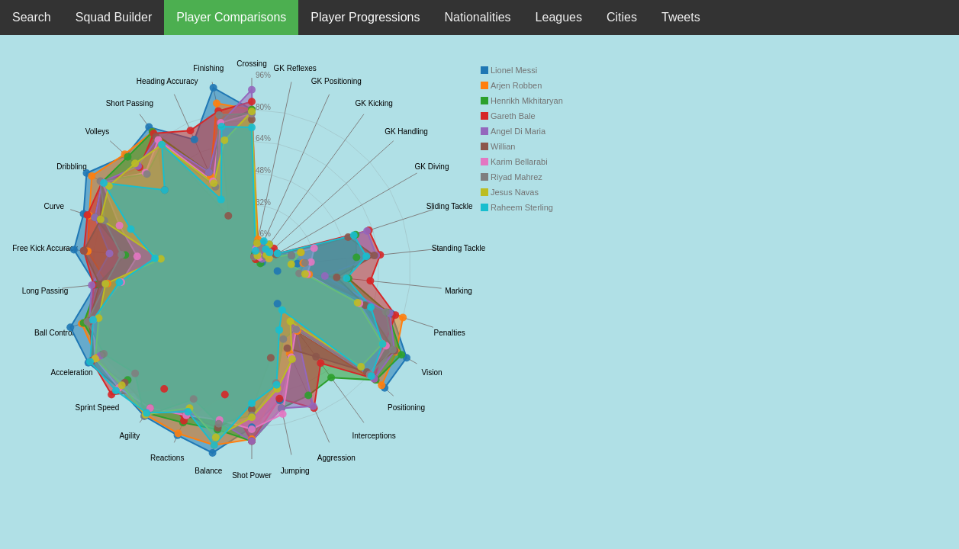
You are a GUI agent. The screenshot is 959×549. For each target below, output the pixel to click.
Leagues (559, 17)
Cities (622, 17)
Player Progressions (365, 17)
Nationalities (477, 17)
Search (31, 17)
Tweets (680, 17)
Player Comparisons (231, 17)
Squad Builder (114, 17)
